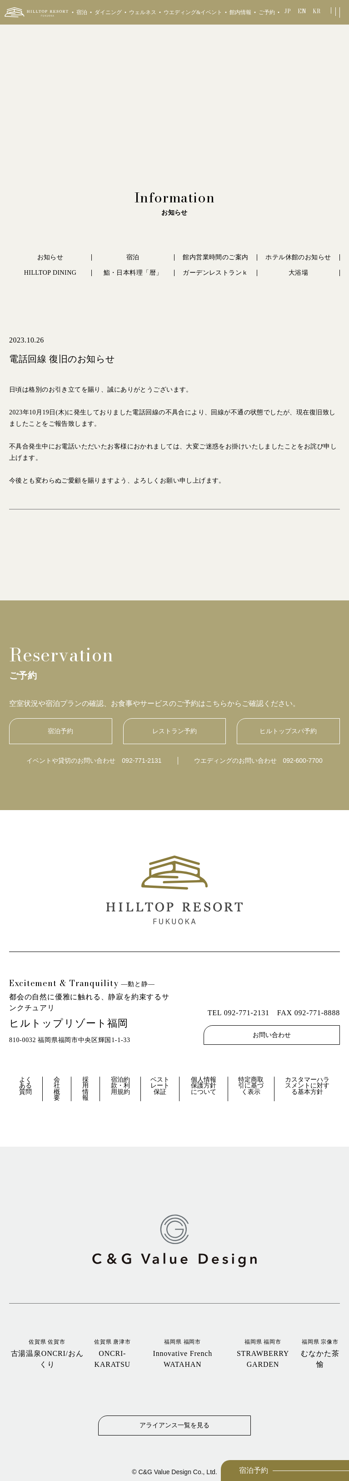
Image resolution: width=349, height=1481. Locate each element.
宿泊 (81, 12)
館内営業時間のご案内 (215, 257)
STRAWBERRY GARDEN (262, 1353)
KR (316, 11)
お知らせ (50, 257)
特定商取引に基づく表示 (251, 1085)
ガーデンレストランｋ (215, 272)
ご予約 (267, 12)
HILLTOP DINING (50, 272)
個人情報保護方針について (203, 1085)
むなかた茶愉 (320, 1353)
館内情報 (240, 12)
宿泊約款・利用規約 (120, 1085)
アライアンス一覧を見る (174, 1425)
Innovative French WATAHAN (182, 1353)
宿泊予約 (253, 1470)
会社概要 (57, 1089)
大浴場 (298, 272)
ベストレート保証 (160, 1085)
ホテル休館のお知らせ (298, 257)
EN (302, 11)
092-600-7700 (303, 760)
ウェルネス (142, 12)
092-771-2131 (141, 760)
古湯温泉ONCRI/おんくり (47, 1353)
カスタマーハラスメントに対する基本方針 (307, 1085)
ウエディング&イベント (193, 12)
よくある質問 (25, 1085)
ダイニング (108, 12)
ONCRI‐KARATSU (112, 1353)
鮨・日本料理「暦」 (133, 272)
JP (287, 11)
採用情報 (85, 1089)
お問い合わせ (272, 1034)
